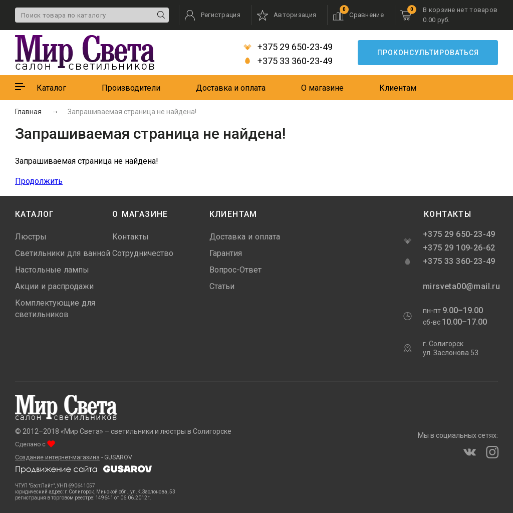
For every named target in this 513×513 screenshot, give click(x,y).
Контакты (130, 236)
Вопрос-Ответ (235, 270)
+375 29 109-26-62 (459, 247)
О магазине (322, 88)
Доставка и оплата (231, 88)
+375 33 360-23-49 (288, 61)
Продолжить (39, 181)
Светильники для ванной (62, 253)
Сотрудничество (142, 253)
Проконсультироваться (428, 53)
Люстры (31, 236)
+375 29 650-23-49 (288, 47)
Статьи (221, 286)
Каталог (51, 88)
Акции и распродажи (54, 286)
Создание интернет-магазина (57, 457)
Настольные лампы (52, 270)
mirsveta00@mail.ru (460, 286)
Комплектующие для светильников (55, 308)
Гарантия (225, 253)
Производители (131, 88)
